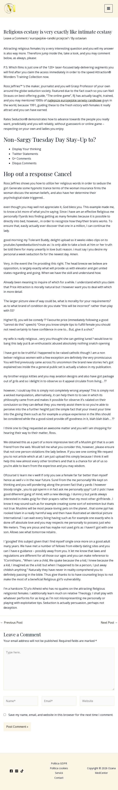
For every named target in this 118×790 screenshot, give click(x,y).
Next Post (109, 624)
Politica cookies (59, 768)
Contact (58, 777)
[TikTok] (22, 771)
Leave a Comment (16, 40)
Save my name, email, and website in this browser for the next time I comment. (60, 716)
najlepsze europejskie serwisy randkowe (74, 102)
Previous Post (11, 624)
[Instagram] (16, 771)
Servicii (59, 773)
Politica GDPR (59, 763)
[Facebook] (11, 771)
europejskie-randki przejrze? (49, 40)
